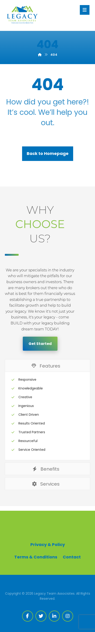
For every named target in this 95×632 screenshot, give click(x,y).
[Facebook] (27, 616)
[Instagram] (67, 616)
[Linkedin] (54, 616)
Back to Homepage (48, 153)
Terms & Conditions (35, 557)
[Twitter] (40, 616)
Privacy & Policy (47, 544)
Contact (72, 557)
